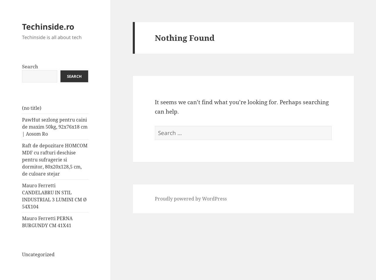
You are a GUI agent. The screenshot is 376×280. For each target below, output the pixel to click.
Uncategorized (38, 254)
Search (30, 66)
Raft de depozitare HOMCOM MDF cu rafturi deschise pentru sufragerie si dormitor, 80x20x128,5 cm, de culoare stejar (55, 159)
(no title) (31, 108)
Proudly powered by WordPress (191, 198)
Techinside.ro (48, 26)
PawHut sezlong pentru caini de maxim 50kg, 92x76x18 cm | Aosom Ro (55, 127)
